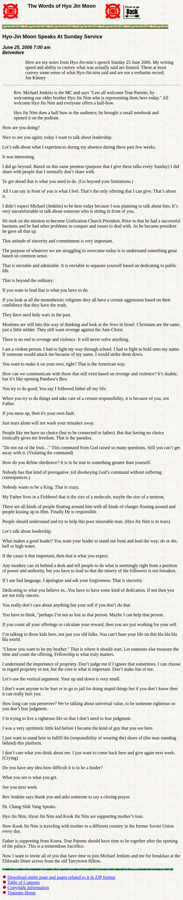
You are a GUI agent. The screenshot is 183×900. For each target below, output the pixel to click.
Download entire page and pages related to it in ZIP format (61, 877)
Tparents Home (21, 892)
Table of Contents (23, 882)
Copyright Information (28, 887)
